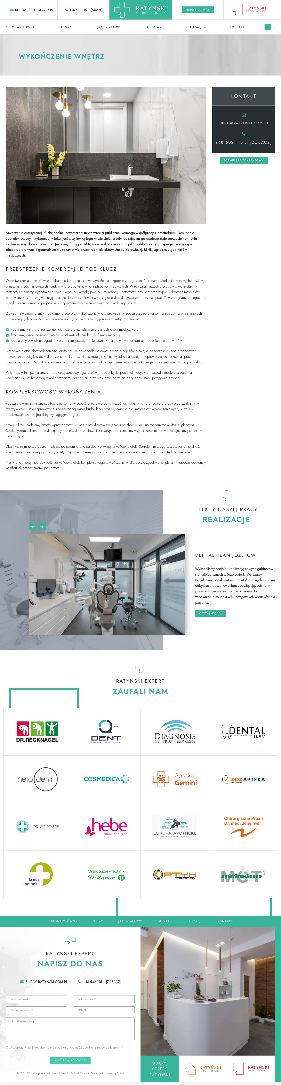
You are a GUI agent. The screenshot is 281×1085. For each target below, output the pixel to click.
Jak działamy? (109, 27)
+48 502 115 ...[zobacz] (86, 10)
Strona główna (20, 27)
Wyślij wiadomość (70, 1062)
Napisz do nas (198, 10)
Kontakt (237, 27)
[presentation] (32, 526)
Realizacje (194, 27)
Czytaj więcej (210, 614)
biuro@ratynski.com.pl (34, 10)
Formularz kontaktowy (244, 160)
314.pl (120, 1075)
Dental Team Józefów (228, 554)
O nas (66, 27)
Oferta (153, 27)
